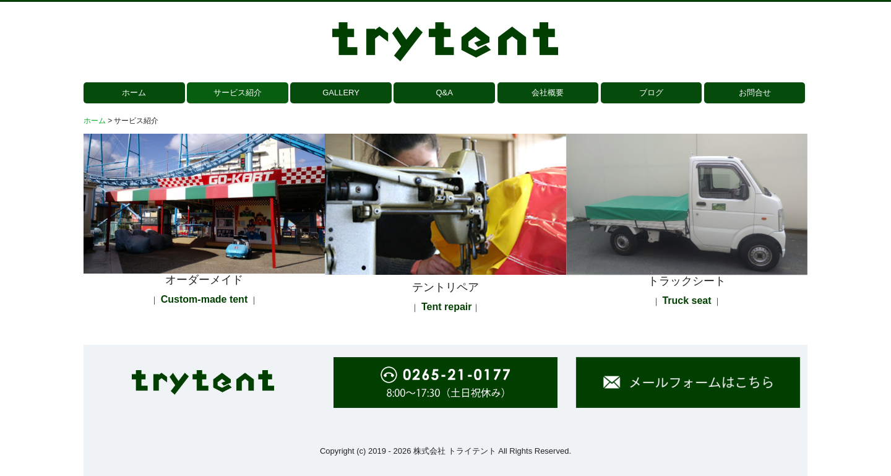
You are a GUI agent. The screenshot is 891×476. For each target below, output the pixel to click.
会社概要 (548, 92)
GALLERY (340, 92)
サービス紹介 (237, 92)
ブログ (651, 92)
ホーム (134, 92)
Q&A (444, 92)
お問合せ (755, 92)
